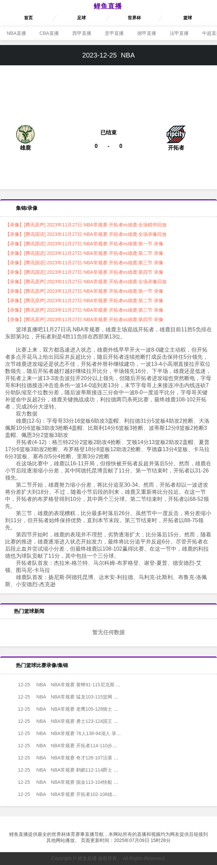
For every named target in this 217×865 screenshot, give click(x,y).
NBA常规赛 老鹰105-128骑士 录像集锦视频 (74, 709)
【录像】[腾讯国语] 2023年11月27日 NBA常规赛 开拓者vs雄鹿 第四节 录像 (84, 272)
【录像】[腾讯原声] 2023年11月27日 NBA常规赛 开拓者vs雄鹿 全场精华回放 (86, 224)
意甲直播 (114, 33)
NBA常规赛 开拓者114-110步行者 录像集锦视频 (79, 745)
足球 (81, 17)
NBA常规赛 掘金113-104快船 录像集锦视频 (74, 782)
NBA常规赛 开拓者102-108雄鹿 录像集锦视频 (77, 794)
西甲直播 (81, 33)
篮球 (187, 17)
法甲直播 (179, 33)
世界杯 (134, 17)
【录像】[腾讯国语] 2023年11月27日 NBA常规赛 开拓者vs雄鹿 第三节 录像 (84, 262)
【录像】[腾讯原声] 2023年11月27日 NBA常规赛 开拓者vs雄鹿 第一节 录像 (84, 291)
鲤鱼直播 (108, 6)
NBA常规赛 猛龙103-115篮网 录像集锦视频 (74, 697)
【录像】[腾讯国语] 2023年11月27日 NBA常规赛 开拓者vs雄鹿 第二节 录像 (84, 253)
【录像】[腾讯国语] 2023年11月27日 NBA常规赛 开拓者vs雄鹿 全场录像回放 (86, 234)
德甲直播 (146, 33)
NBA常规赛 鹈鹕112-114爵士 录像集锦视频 (74, 770)
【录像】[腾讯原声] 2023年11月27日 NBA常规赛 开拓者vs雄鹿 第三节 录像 (84, 310)
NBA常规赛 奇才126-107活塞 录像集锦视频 (74, 757)
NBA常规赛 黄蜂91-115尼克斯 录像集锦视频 (75, 684)
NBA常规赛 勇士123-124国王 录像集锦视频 (74, 721)
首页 (28, 17)
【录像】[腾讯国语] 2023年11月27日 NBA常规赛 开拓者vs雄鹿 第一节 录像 (84, 243)
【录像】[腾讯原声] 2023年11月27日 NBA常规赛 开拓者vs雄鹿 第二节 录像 (84, 300)
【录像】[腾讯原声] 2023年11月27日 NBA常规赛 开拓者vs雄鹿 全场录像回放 (86, 281)
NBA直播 (16, 33)
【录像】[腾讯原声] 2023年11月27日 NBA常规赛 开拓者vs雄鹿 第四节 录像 (84, 319)
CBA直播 (49, 33)
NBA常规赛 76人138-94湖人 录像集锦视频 (73, 733)
